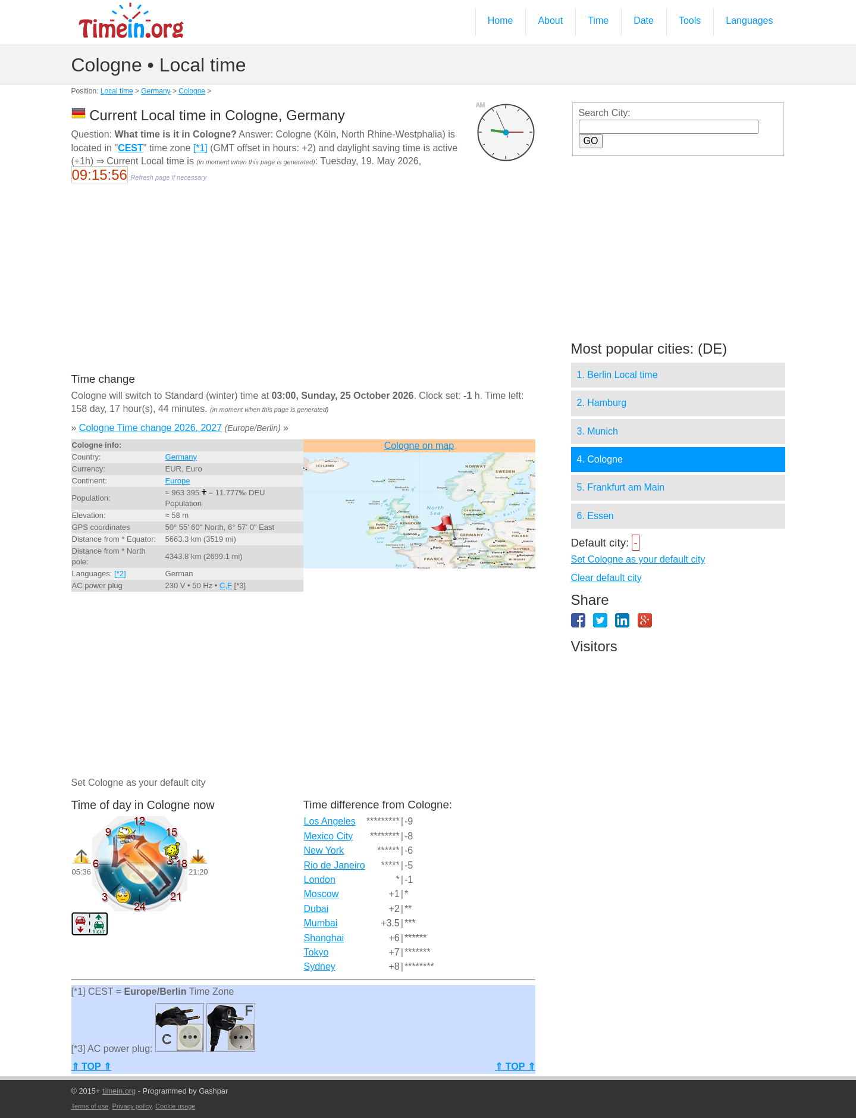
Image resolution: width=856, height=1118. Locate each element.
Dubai (316, 909)
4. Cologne (600, 459)
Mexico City (328, 836)
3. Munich (597, 431)
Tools (690, 20)
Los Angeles (330, 821)
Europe (177, 480)
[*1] (200, 148)
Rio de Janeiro (334, 865)
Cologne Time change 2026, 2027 (150, 428)
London (319, 880)
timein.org (119, 1090)
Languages (749, 20)
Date (644, 20)
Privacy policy (132, 1106)
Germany (155, 91)
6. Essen (595, 516)
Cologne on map (419, 446)
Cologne (191, 91)
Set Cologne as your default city (638, 559)
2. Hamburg (602, 403)
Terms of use (90, 1106)
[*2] (120, 573)
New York (324, 850)
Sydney (319, 966)
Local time (117, 91)
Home (500, 20)
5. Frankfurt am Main (621, 487)
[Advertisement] (303, 285)
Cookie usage (175, 1106)
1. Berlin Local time (617, 375)
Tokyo (316, 952)
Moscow (321, 894)
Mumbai (321, 923)
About (550, 20)
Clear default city (606, 578)
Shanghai (324, 938)
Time (598, 20)
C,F (226, 585)
